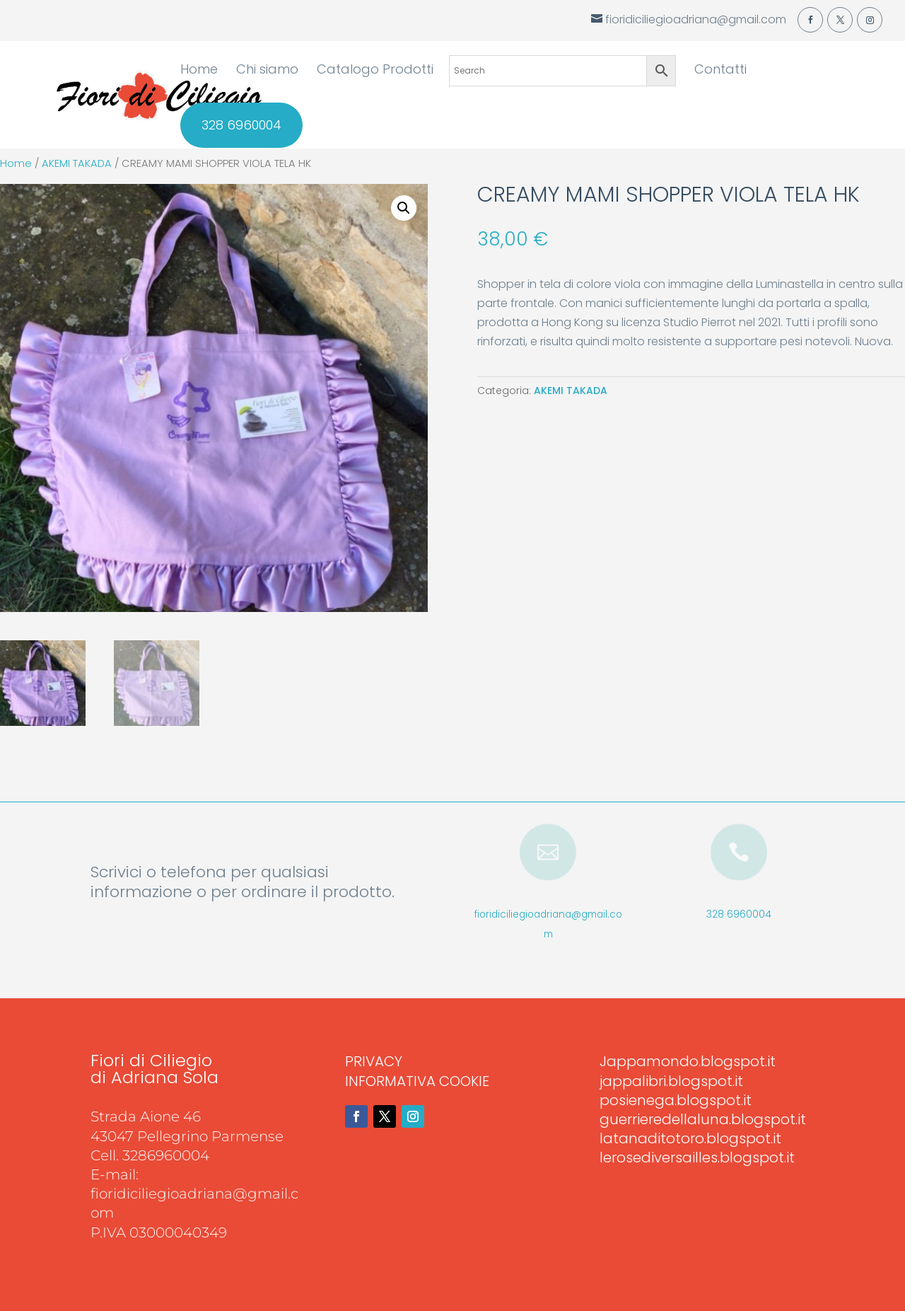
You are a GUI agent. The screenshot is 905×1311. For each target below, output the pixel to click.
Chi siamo (267, 71)
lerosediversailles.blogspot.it (697, 1157)
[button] (403, 208)
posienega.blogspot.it (676, 1100)
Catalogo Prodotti (375, 71)
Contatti (720, 71)
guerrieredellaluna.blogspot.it (703, 1119)
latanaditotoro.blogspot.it (690, 1138)
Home (199, 71)
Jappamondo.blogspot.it (688, 1061)
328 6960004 (241, 125)
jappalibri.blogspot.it (671, 1081)
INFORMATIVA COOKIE (417, 1081)
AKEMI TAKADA (77, 163)
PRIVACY (373, 1061)
